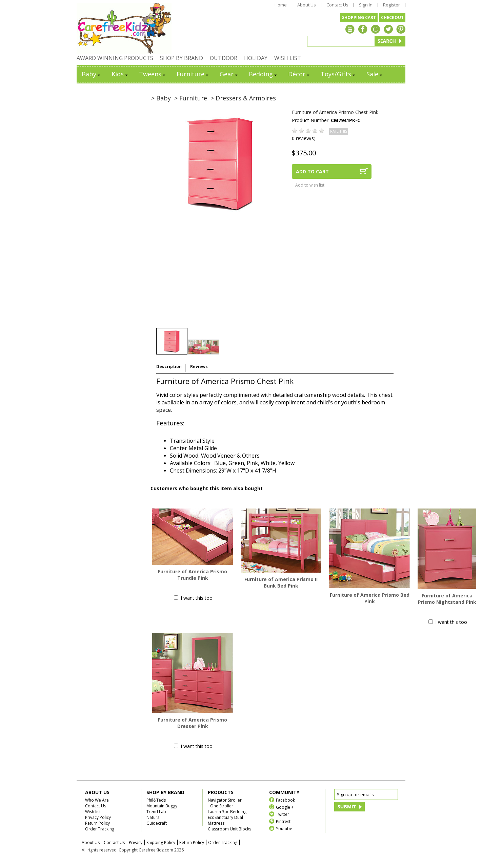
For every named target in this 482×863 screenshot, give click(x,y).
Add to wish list (309, 185)
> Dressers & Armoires (243, 98)
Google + (285, 806)
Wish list (93, 811)
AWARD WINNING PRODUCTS (115, 58)
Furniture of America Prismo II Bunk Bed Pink (281, 582)
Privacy (135, 842)
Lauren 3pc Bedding (227, 811)
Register (391, 5)
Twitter (282, 814)
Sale (374, 74)
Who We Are (97, 800)
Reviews (199, 366)
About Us (306, 5)
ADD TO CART (312, 171)
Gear (229, 74)
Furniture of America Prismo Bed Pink (369, 598)
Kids (120, 74)
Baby (91, 74)
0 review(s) (304, 138)
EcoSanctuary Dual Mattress (225, 820)
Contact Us (337, 5)
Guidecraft (156, 823)
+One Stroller (220, 806)
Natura (153, 817)
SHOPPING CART (359, 17)
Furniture (193, 74)
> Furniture (190, 98)
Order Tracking (99, 829)
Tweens (152, 74)
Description (169, 366)
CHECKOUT (392, 17)
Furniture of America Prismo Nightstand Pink (447, 598)
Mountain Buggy (161, 806)
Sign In (366, 5)
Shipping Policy (160, 842)
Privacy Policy (98, 817)
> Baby (161, 98)
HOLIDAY (255, 58)
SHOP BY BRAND (181, 58)
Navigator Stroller (225, 800)
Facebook (285, 799)
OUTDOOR (223, 58)
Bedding (263, 74)
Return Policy (97, 823)
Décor (299, 74)
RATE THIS (338, 131)
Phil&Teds (156, 800)
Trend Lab (156, 811)
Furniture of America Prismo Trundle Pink (192, 574)
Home (281, 5)
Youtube (284, 828)
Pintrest (283, 821)
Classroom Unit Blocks (229, 829)
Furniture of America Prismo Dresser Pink (192, 722)
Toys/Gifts (338, 74)
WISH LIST (287, 58)
